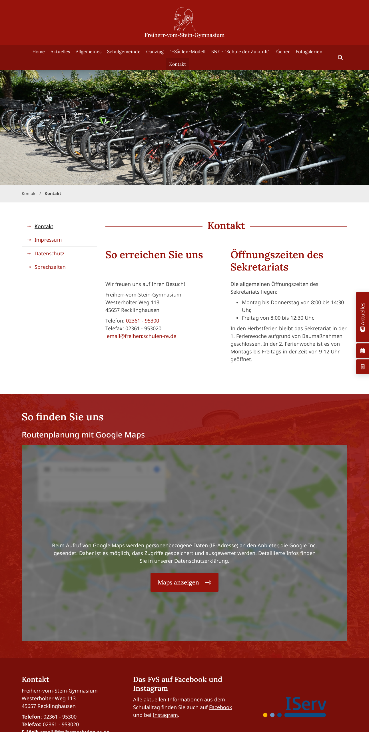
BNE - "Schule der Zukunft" (240, 51)
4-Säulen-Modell (187, 51)
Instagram (165, 714)
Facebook (220, 707)
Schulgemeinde (124, 51)
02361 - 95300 (142, 320)
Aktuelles (60, 51)
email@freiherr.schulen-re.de (141, 336)
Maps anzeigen (178, 582)
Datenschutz (49, 253)
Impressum (48, 239)
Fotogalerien (309, 51)
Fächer (282, 51)
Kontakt (177, 64)
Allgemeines (88, 51)
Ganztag (155, 51)
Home (38, 51)
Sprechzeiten (50, 266)
